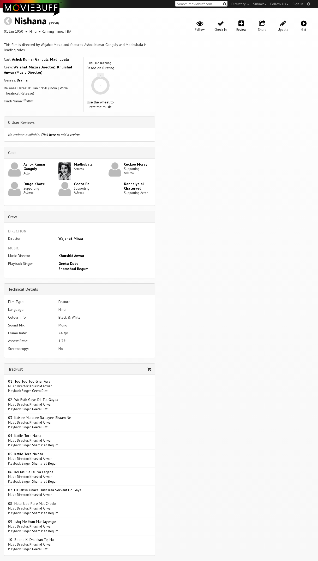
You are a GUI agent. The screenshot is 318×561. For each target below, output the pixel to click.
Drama (22, 80)
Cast (12, 152)
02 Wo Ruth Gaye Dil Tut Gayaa (33, 399)
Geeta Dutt (68, 263)
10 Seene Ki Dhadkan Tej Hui (31, 539)
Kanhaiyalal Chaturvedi (134, 186)
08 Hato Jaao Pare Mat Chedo (32, 503)
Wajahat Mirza (70, 238)
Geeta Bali (83, 184)
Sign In (297, 4)
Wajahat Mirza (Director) (35, 67)
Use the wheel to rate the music (100, 104)
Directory (240, 4)
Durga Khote (34, 184)
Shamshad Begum (73, 268)
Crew (12, 216)
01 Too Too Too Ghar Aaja (29, 381)
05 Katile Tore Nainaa (25, 454)
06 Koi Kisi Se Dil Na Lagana (30, 472)
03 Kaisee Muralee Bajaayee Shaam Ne (39, 417)
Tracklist (15, 369)
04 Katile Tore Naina (24, 435)
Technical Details (23, 289)
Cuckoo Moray (135, 164)
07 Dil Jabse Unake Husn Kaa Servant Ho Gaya (44, 490)
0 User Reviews (21, 122)
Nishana (30, 21)
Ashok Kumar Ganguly (30, 59)
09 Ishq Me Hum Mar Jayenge (32, 521)
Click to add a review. (61, 134)
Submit (259, 4)
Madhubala (59, 59)
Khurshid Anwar (71, 255)
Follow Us (279, 4)
